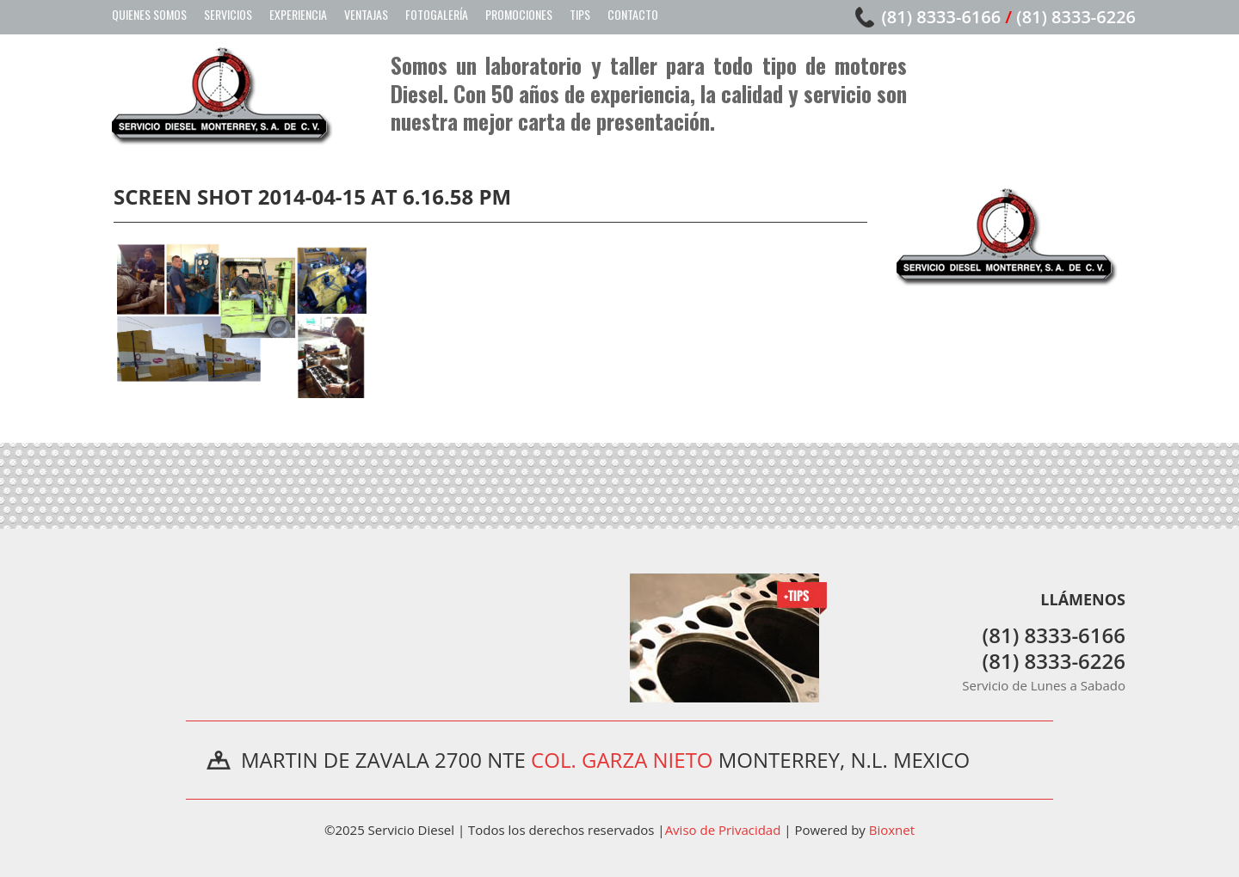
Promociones (518, 14)
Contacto (632, 14)
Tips (580, 14)
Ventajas (366, 14)
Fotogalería (436, 14)
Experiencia (298, 14)
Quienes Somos (149, 14)
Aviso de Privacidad (723, 829)
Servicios (228, 14)
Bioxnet (892, 829)
